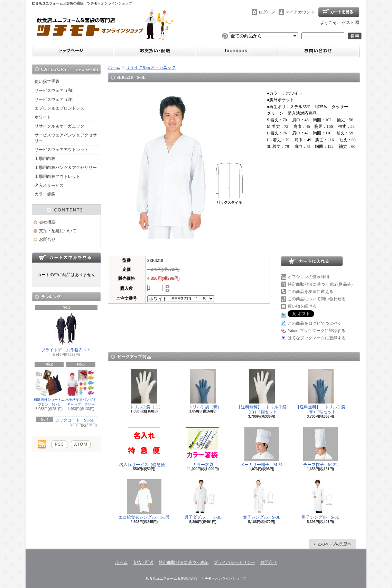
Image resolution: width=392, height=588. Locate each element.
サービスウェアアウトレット (61, 149)
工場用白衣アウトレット (57, 176)
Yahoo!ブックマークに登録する (316, 330)
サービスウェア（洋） (55, 99)
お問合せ (47, 239)
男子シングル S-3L (320, 499)
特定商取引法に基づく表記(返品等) (320, 284)
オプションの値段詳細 (308, 276)
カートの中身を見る (66, 257)
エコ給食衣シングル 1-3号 (144, 499)
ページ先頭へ (332, 544)
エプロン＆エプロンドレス (59, 108)
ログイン (267, 12)
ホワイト (43, 117)
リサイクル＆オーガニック (59, 126)
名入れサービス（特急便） (144, 447)
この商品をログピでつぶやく (315, 323)
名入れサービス (49, 185)
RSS (59, 444)
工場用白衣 (45, 158)
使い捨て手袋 (47, 81)
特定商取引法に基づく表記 (183, 562)
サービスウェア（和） (55, 90)
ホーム (114, 67)
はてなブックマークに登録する (317, 337)
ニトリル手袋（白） (144, 389)
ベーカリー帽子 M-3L (261, 447)
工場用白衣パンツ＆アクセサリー (66, 167)
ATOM (81, 444)
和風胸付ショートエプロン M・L (49, 387)
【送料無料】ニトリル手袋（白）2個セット (262, 391)
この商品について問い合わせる (317, 298)
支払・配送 (143, 562)
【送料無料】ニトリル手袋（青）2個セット (320, 391)
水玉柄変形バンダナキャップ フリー (80, 387)
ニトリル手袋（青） (203, 389)
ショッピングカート (339, 12)
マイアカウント (300, 12)
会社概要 (47, 222)
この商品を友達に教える (310, 291)
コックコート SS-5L (75, 420)
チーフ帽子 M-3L (320, 447)
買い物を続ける (302, 306)
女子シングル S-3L (261, 499)
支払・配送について (57, 230)
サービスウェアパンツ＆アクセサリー (66, 138)
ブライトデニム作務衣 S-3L (66, 332)
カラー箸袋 (45, 194)
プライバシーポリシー (234, 562)
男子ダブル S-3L (203, 499)
